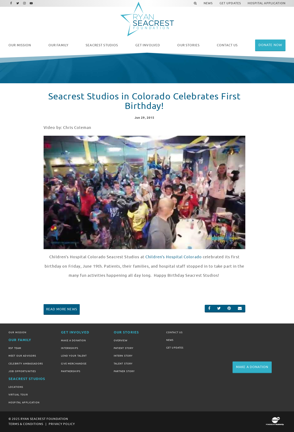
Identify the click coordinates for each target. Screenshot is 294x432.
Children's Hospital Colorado (173, 257)
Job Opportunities (22, 371)
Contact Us (174, 332)
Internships (69, 348)
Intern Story (123, 355)
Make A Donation (73, 340)
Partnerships (70, 371)
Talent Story (123, 363)
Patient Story (124, 348)
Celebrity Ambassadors (26, 363)
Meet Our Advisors (22, 355)
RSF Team (15, 348)
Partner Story (124, 371)
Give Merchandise (74, 363)
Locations (16, 386)
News (170, 340)
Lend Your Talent (74, 355)
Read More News (61, 309)
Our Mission (18, 332)
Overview (120, 340)
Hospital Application (24, 402)
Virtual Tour (18, 394)
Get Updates (175, 347)
